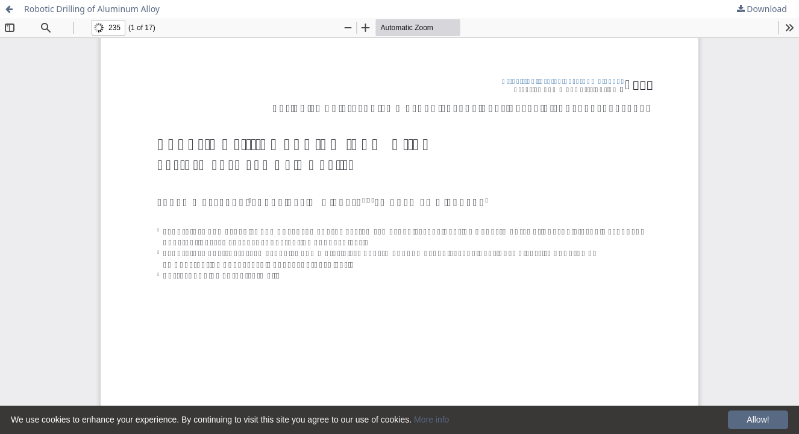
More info (431, 419)
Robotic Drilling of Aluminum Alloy (92, 8)
